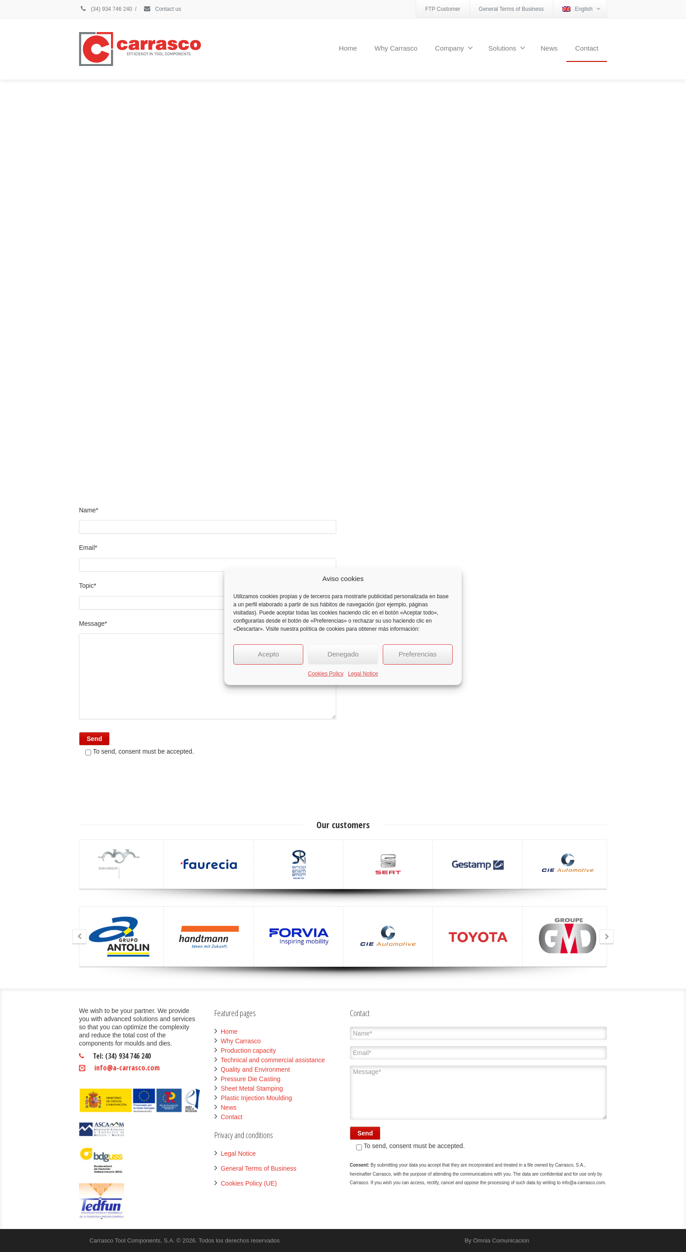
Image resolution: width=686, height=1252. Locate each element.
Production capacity (248, 1050)
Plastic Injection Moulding (256, 1098)
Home (348, 48)
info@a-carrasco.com (127, 1068)
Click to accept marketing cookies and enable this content (343, 283)
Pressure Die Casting (250, 1079)
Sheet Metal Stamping (252, 1088)
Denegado (342, 654)
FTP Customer (442, 9)
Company (454, 48)
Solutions (506, 48)
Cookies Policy (325, 674)
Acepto (268, 654)
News (549, 48)
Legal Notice (363, 674)
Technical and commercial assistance (273, 1060)
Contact (586, 48)
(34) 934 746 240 (105, 9)
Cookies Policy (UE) (249, 1183)
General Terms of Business (511, 9)
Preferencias (417, 654)
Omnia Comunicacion (501, 1240)
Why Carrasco (396, 48)
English (581, 8)
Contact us (162, 9)
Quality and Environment (255, 1069)
